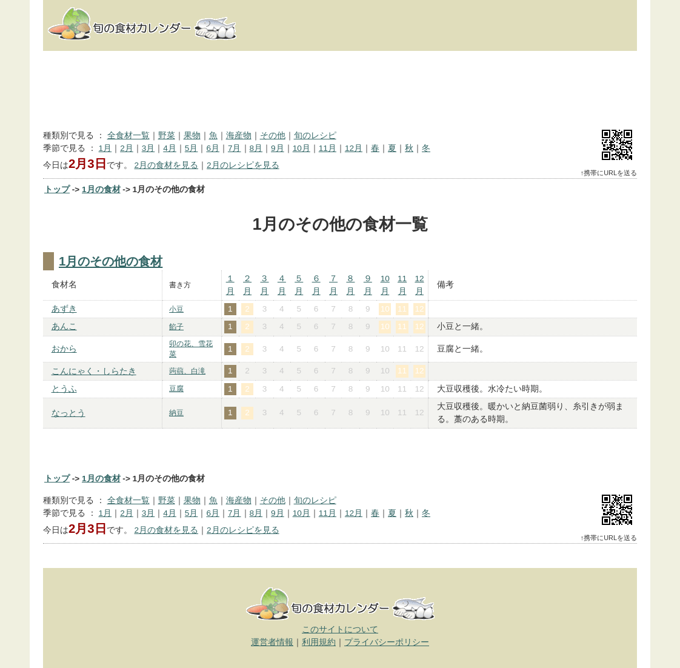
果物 (192, 135)
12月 (353, 148)
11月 (327, 148)
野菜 (166, 135)
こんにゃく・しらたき (94, 371)
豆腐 (176, 388)
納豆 (176, 412)
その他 (272, 135)
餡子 (176, 326)
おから (64, 348)
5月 (191, 148)
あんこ (64, 326)
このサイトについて (340, 629)
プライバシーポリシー (386, 642)
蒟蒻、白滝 (187, 371)
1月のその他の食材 (110, 261)
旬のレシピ (315, 135)
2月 (126, 148)
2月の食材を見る (166, 165)
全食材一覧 (128, 135)
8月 (256, 148)
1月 (105, 148)
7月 (234, 148)
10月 (301, 148)
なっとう (68, 413)
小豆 (176, 309)
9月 (277, 148)
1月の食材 (101, 189)
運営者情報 (272, 642)
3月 (148, 148)
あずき (64, 308)
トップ (57, 189)
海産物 (239, 135)
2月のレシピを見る (243, 165)
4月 (169, 148)
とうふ (64, 388)
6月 (212, 148)
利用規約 (319, 642)
